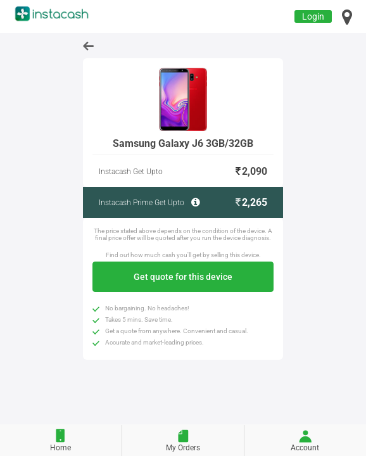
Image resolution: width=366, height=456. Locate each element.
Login (313, 16)
